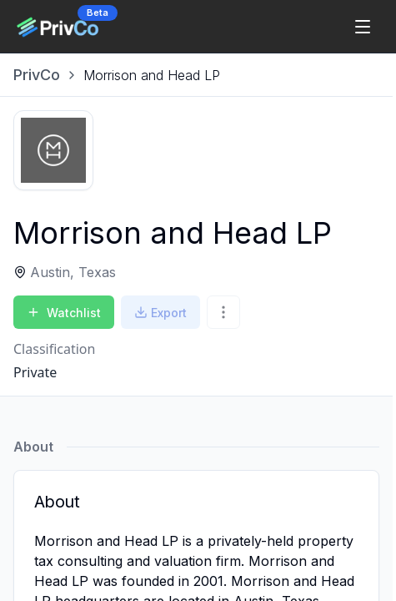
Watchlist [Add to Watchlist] (64, 313)
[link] (151, 75)
